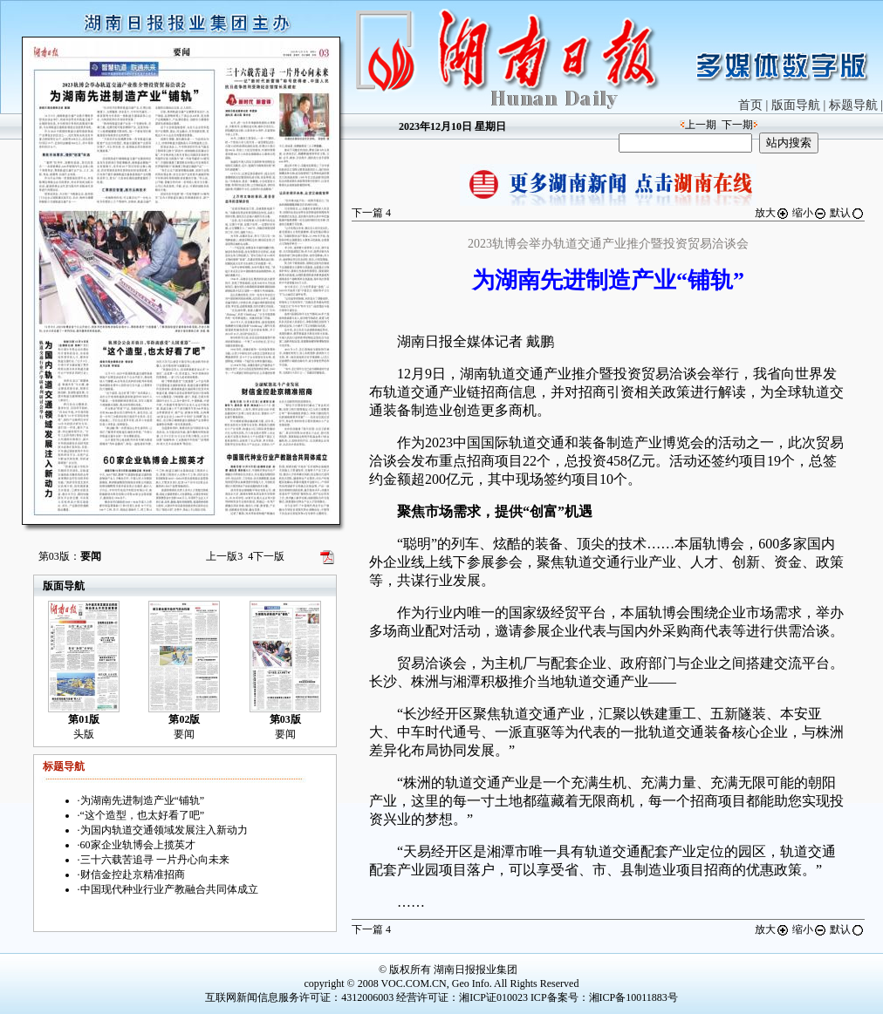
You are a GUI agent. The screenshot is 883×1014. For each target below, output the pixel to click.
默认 (847, 213)
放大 (772, 213)
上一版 (224, 556)
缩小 (809, 213)
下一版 (266, 556)
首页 (750, 105)
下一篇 (371, 213)
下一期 (737, 125)
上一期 (700, 125)
